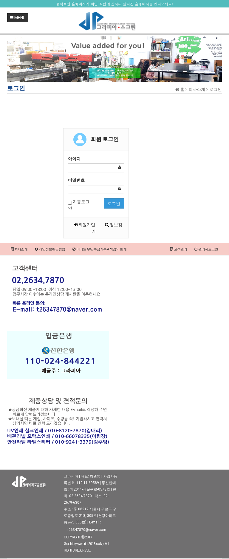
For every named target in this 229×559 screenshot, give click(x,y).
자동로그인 (78, 205)
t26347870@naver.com (86, 530)
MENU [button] (18, 17)
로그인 (114, 203)
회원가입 (84, 224)
